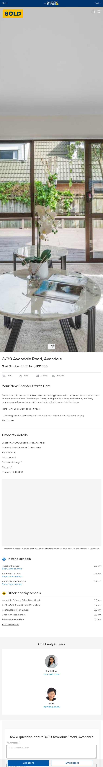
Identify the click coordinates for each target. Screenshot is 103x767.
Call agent (28, 763)
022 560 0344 (51, 675)
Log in (97, 3)
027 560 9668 (51, 707)
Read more (8, 421)
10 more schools (10, 625)
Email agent (72, 763)
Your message (12, 743)
